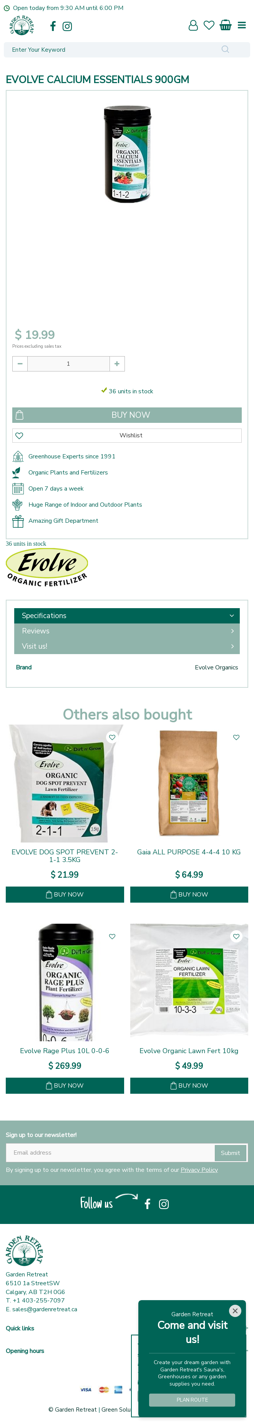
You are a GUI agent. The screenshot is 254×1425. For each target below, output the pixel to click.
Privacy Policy (199, 1170)
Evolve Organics (216, 667)
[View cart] (225, 23)
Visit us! (34, 646)
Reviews (36, 631)
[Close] (235, 1311)
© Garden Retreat (73, 1410)
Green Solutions (122, 1410)
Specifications (44, 616)
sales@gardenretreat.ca (44, 1309)
